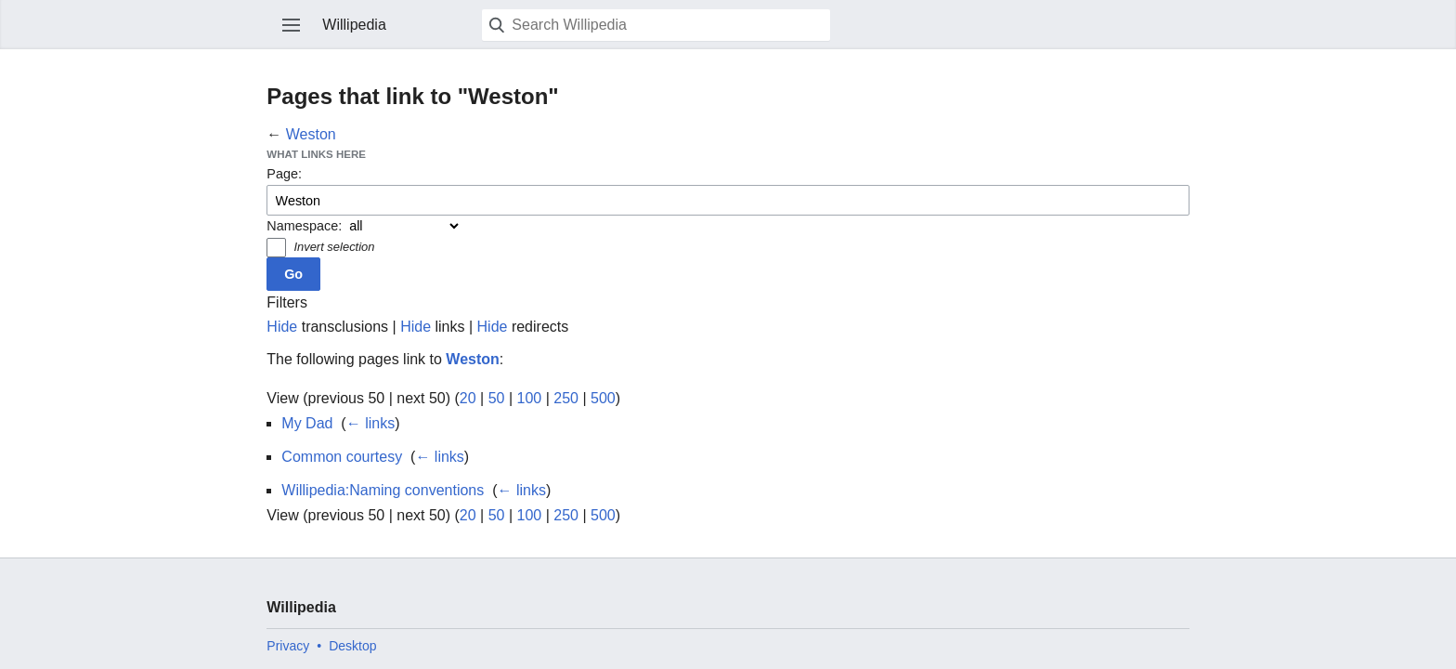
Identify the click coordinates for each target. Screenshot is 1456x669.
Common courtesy (341, 457)
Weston (311, 134)
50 (496, 398)
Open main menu (292, 25)
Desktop (352, 645)
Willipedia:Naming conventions (382, 490)
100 (529, 398)
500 (603, 398)
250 (565, 398)
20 (468, 398)
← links (370, 423)
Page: (284, 173)
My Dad (306, 423)
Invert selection (333, 247)
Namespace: (304, 225)
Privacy (287, 645)
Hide (281, 326)
